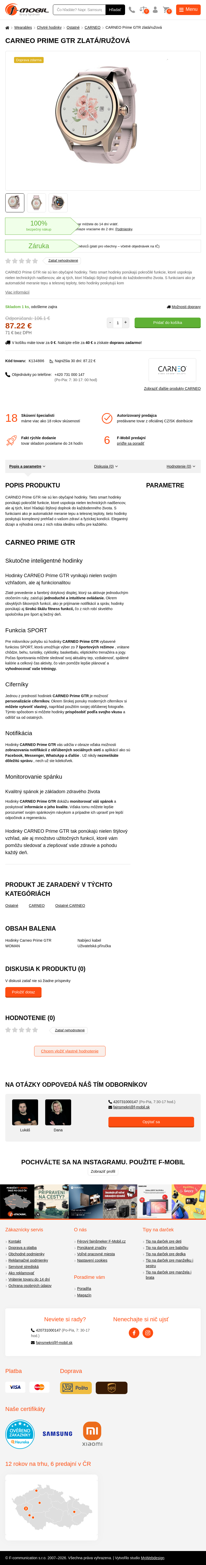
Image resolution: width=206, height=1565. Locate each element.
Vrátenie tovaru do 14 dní (29, 1279)
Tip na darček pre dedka (165, 1254)
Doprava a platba (22, 1248)
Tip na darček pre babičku (167, 1248)
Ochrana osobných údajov (30, 1286)
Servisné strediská (23, 1267)
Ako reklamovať (21, 1273)
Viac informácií (17, 292)
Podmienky (123, 229)
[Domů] (6, 27)
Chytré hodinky (49, 27)
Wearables (23, 27)
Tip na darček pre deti (163, 1241)
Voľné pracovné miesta (96, 1254)
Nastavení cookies (92, 1260)
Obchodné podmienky (26, 1254)
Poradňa (84, 1288)
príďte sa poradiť (130, 443)
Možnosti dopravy (184, 307)
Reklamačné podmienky (28, 1260)
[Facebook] (134, 1333)
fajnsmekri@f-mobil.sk (129, 1107)
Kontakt (14, 1241)
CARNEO (92, 27)
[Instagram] (148, 1333)
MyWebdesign (152, 1558)
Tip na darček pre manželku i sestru (169, 1263)
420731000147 (142, 1102)
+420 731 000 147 (75, 377)
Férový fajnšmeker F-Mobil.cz (101, 1241)
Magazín (84, 1295)
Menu (188, 9)
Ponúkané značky (92, 1248)
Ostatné (73, 27)
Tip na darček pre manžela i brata (168, 1275)
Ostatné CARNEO (70, 905)
